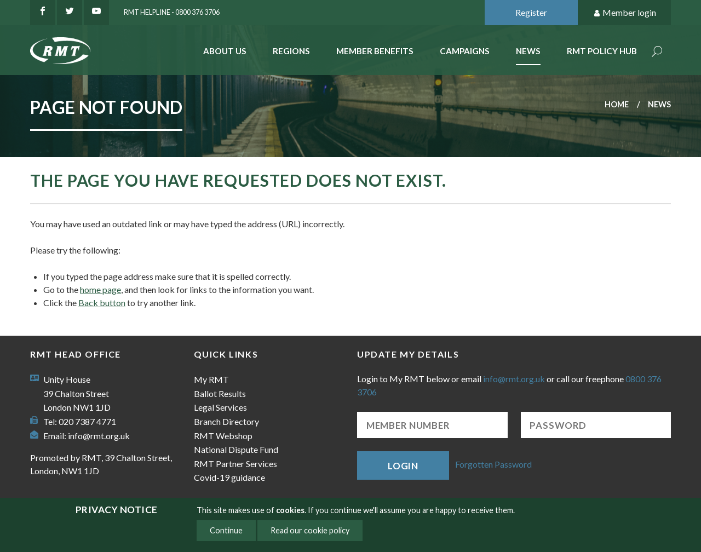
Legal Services (220, 407)
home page (100, 289)
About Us (224, 51)
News (528, 51)
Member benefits (374, 51)
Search (657, 52)
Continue (226, 530)
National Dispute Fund (236, 449)
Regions (291, 51)
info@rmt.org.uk (99, 435)
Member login (624, 13)
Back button (101, 302)
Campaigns (465, 51)
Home (617, 104)
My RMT (211, 379)
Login (403, 466)
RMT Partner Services (235, 463)
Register (531, 12)
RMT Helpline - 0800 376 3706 (172, 12)
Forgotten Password (493, 464)
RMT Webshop (223, 435)
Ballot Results (220, 393)
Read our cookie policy (310, 530)
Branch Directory (226, 421)
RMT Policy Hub (602, 51)
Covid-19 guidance (229, 477)
